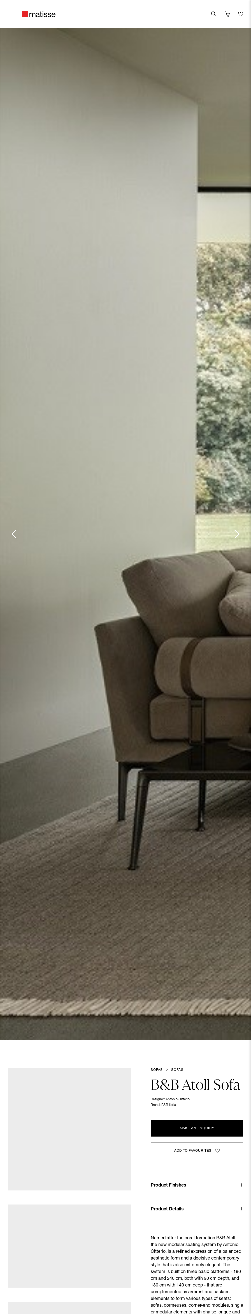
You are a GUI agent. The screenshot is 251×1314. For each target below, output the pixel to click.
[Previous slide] (15, 534)
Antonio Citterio (178, 1099)
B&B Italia (168, 1105)
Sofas (157, 1070)
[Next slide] (236, 534)
